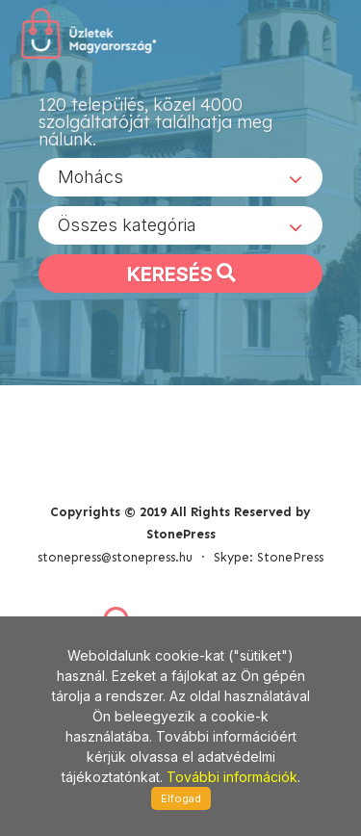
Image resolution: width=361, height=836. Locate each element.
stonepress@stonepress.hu (115, 557)
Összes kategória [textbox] (127, 225)
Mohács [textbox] (90, 177)
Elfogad (181, 798)
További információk (232, 777)
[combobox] (180, 177)
